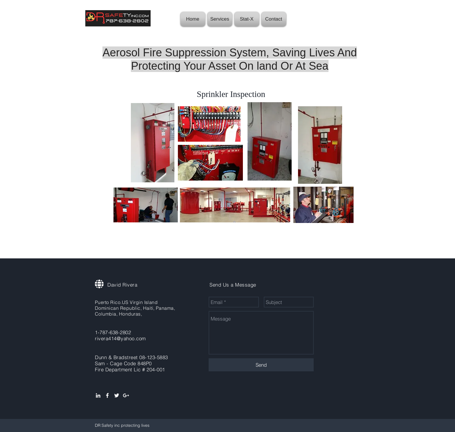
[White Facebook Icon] (107, 395)
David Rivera (122, 285)
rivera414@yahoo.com (120, 338)
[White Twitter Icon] (116, 395)
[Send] (261, 364)
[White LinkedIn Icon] (98, 395)
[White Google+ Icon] (126, 395)
